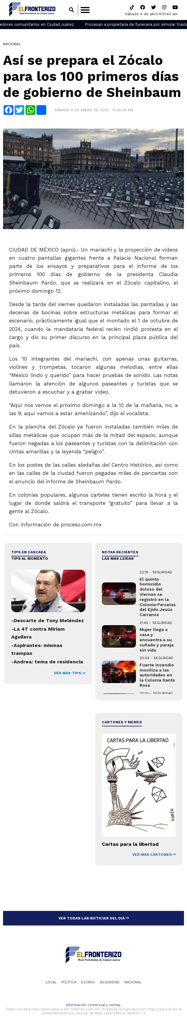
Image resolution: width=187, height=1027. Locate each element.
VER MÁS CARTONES (154, 854)
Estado (88, 982)
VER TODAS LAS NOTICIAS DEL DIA (93, 918)
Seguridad (109, 982)
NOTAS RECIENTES (120, 552)
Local (51, 982)
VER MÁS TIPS (69, 673)
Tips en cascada (28, 552)
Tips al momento (29, 558)
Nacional (12, 44)
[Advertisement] (48, 751)
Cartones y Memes (122, 722)
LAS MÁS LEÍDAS (118, 558)
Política (68, 982)
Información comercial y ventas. (93, 1005)
